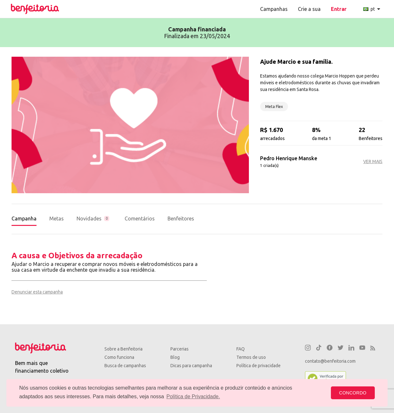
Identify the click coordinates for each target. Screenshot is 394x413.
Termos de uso (251, 357)
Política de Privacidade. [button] (193, 396)
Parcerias (179, 348)
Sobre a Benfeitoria (123, 348)
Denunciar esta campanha (37, 291)
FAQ (240, 348)
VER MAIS (372, 161)
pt (372, 9)
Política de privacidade (258, 365)
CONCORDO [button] (352, 392)
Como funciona (119, 357)
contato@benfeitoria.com (330, 361)
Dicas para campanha (191, 365)
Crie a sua (309, 9)
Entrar (339, 9)
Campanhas (274, 9)
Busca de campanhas (125, 365)
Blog (175, 357)
